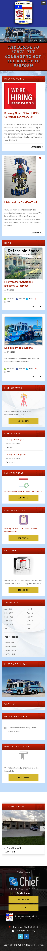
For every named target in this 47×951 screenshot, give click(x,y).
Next (44, 34)
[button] (43, 3)
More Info (23, 590)
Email (7, 301)
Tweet (29, 299)
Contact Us (24, 498)
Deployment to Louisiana (18, 347)
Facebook (20, 299)
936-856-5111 (31, 927)
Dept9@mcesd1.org (25, 930)
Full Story (37, 306)
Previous (2, 34)
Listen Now (23, 421)
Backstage (23, 899)
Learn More (37, 147)
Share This (9, 299)
